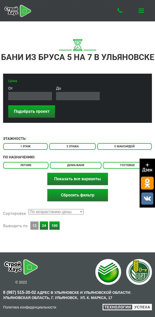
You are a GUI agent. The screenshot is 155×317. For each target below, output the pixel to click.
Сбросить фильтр (77, 195)
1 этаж (25, 146)
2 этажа (73, 146)
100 (54, 226)
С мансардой (124, 146)
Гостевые (127, 165)
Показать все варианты (77, 178)
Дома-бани (75, 165)
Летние (25, 165)
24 (44, 226)
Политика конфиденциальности (29, 307)
